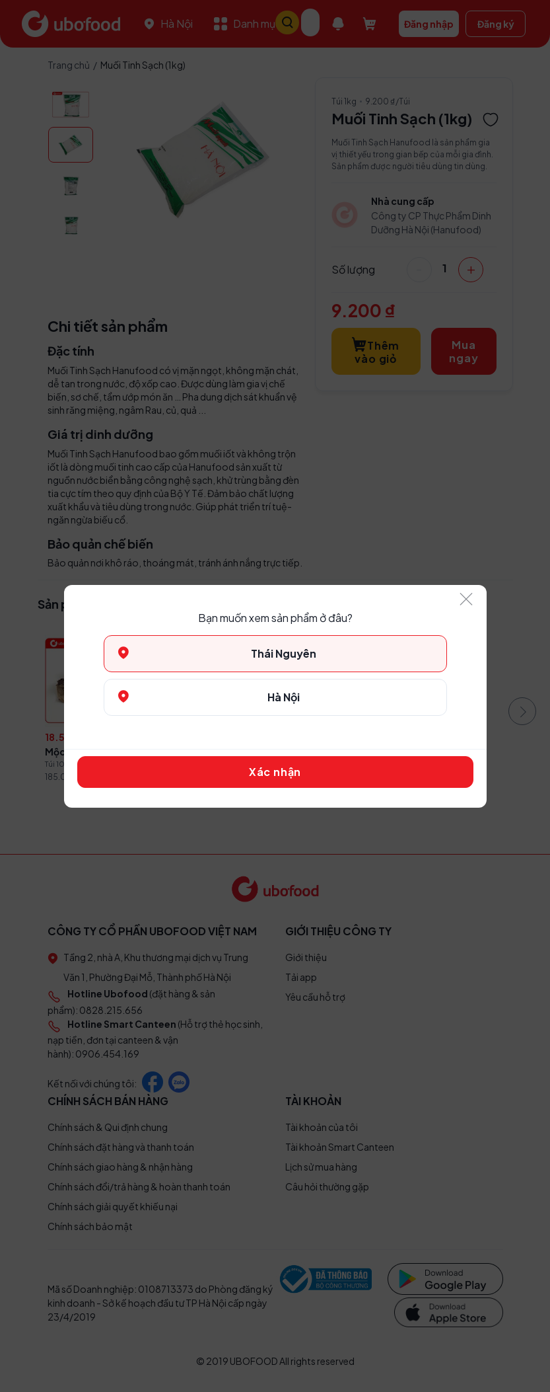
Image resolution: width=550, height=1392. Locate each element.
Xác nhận (275, 772)
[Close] (467, 600)
